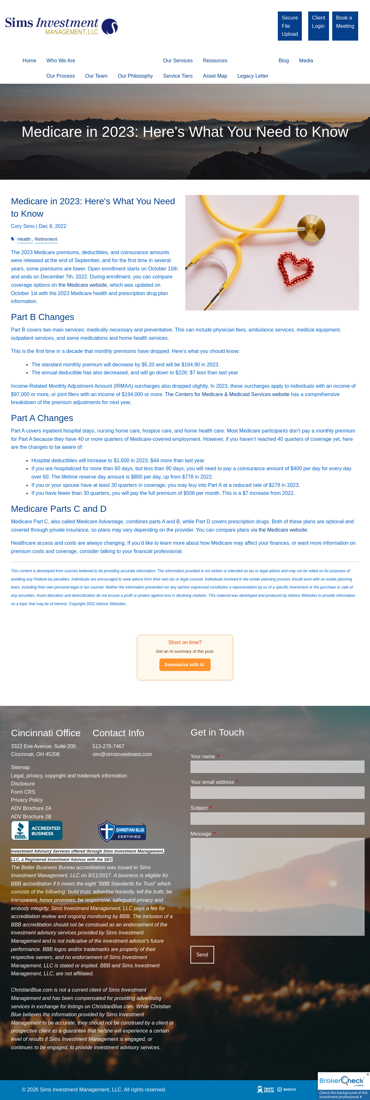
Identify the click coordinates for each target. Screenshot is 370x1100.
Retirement (46, 239)
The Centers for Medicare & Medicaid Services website (227, 394)
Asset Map (215, 76)
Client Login (318, 22)
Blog (284, 60)
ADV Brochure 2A (31, 808)
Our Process (60, 76)
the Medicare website (83, 285)
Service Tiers (178, 76)
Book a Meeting (345, 22)
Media (306, 60)
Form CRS (23, 792)
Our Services (178, 60)
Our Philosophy (135, 76)
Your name (227, 756)
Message (225, 834)
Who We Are (60, 60)
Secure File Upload (290, 26)
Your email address (236, 782)
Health (24, 239)
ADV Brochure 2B (31, 816)
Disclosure (23, 783)
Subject (223, 808)
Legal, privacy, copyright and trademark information (69, 775)
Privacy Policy (27, 800)
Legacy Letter (253, 76)
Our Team (96, 76)
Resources (215, 60)
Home (29, 60)
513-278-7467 (108, 746)
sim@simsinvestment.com (122, 754)
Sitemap (20, 767)
